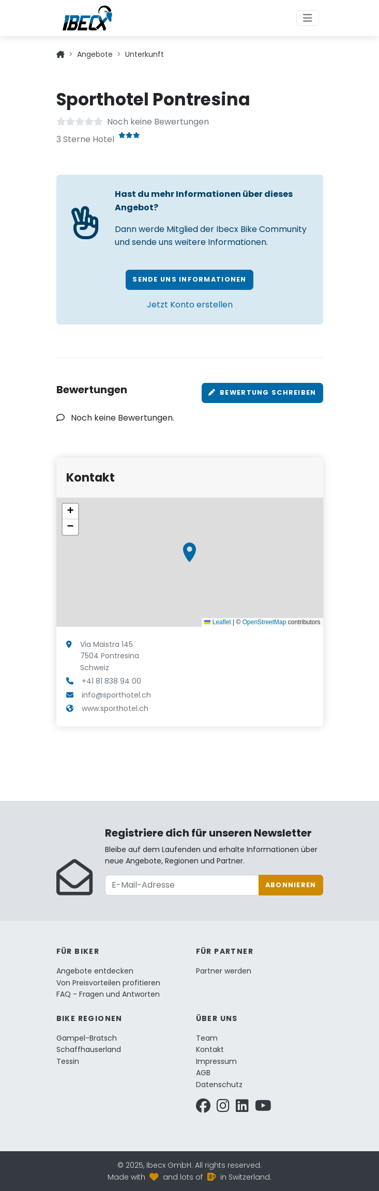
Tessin (67, 1061)
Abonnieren (290, 884)
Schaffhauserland (88, 1049)
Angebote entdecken (94, 971)
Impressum (216, 1061)
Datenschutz (219, 1084)
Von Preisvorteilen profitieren (108, 983)
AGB (203, 1073)
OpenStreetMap (264, 622)
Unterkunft (144, 54)
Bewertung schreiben (262, 392)
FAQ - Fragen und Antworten (108, 994)
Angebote (95, 54)
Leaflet (217, 622)
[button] (189, 552)
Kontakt (210, 1049)
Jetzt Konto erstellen (190, 305)
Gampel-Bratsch (86, 1038)
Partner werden (223, 971)
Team (207, 1038)
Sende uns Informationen (189, 279)
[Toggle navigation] (307, 18)
